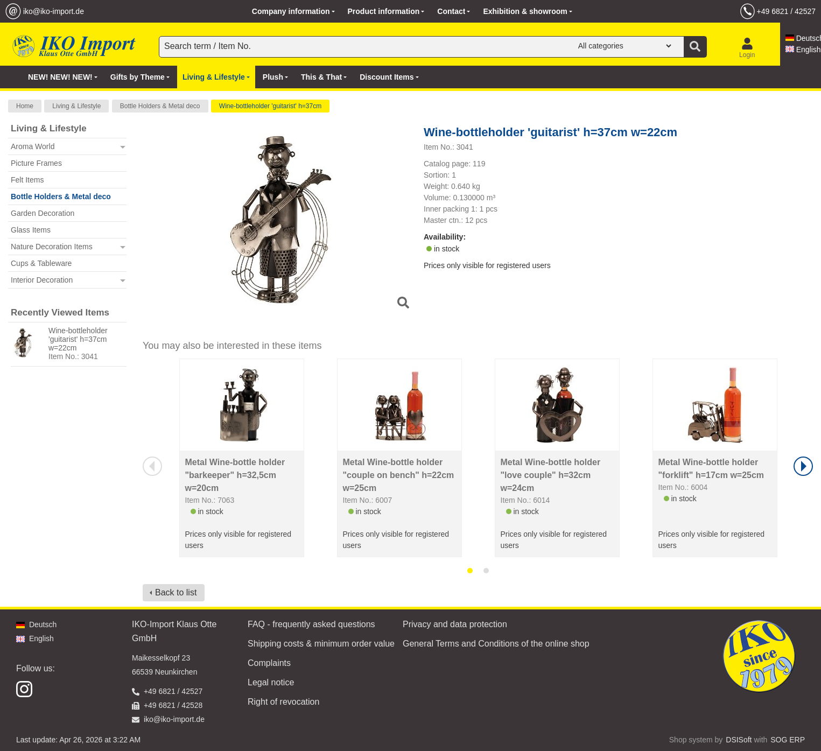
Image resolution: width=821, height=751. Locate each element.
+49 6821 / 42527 (786, 11)
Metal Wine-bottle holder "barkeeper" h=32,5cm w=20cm (235, 475)
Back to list (176, 592)
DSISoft (739, 739)
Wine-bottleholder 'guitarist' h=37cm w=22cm (78, 339)
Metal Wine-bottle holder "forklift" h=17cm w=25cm (711, 469)
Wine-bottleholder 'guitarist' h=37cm (270, 106)
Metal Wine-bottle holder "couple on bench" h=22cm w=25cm (398, 475)
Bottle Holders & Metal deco (160, 106)
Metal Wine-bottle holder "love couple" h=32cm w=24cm (551, 475)
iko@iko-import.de (53, 11)
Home (24, 106)
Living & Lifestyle (76, 106)
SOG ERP (787, 739)
